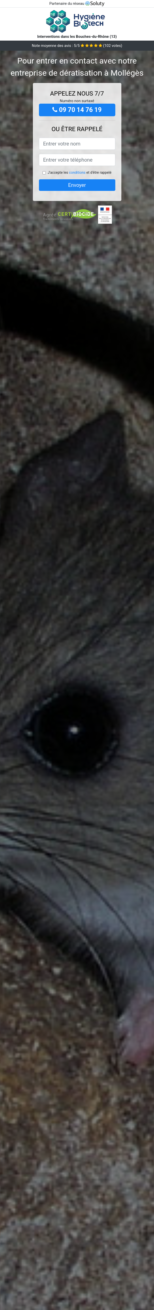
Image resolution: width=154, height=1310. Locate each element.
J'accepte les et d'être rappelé (79, 172)
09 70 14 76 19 (77, 109)
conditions (77, 172)
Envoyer (77, 185)
